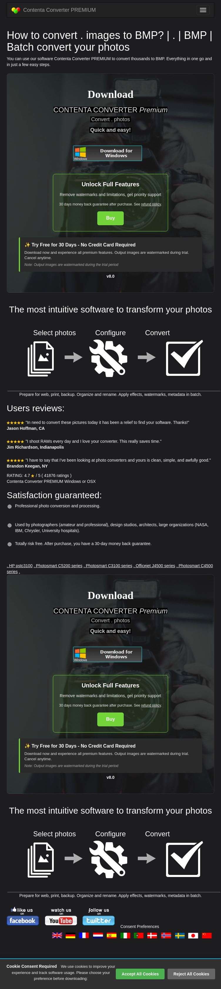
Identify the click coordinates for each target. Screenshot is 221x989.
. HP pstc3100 (20, 565)
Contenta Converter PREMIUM (53, 10)
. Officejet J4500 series (154, 565)
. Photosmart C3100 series (107, 565)
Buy (110, 217)
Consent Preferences (139, 926)
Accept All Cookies (140, 974)
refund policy (151, 204)
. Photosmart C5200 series (58, 565)
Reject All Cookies (191, 974)
